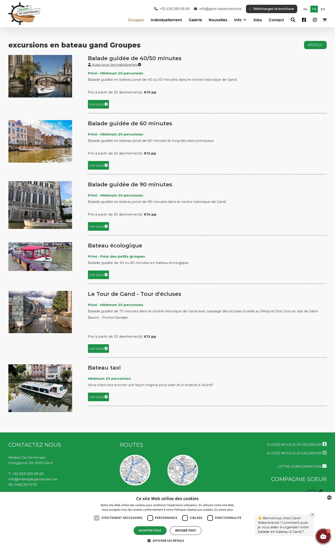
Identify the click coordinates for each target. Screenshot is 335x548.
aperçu (315, 45)
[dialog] (167, 520)
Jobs (257, 20)
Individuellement (166, 20)
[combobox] (329, 497)
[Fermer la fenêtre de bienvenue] (312, 514)
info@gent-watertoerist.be (217, 9)
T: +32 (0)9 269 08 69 (26, 474)
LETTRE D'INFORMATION (302, 466)
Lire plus (98, 104)
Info (238, 20)
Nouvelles (218, 20)
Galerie (195, 20)
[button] (323, 536)
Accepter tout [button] (150, 530)
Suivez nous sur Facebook (297, 444)
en (323, 9)
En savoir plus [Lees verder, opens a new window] (224, 510)
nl (305, 9)
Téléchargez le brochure (271, 9)
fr (314, 9)
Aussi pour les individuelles (114, 64)
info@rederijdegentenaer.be (32, 479)
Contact (276, 20)
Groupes (136, 20)
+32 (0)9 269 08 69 (171, 9)
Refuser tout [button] (185, 530)
